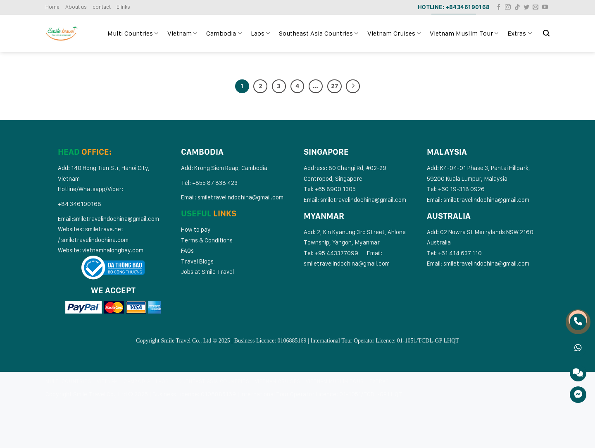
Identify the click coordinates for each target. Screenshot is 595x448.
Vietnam (182, 33)
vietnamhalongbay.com (112, 250)
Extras (519, 33)
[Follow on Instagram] (508, 7)
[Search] (546, 33)
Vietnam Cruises (394, 33)
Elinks (123, 7)
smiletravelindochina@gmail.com (116, 218)
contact (102, 7)
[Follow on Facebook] (499, 7)
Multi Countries (132, 33)
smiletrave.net (105, 228)
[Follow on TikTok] (517, 7)
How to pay (196, 229)
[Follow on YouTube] (545, 7)
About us (76, 7)
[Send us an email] (535, 7)
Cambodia (223, 33)
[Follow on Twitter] (526, 7)
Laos (260, 33)
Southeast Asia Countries (318, 33)
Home (52, 7)
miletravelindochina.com (96, 239)
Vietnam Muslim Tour (464, 33)
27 (334, 86)
